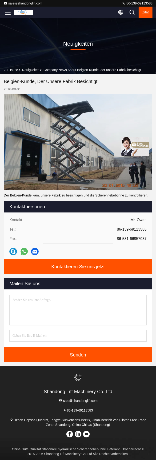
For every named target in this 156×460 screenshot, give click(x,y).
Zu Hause (11, 70)
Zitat (145, 12)
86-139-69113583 (137, 3)
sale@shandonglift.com (23, 3)
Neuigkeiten (31, 70)
